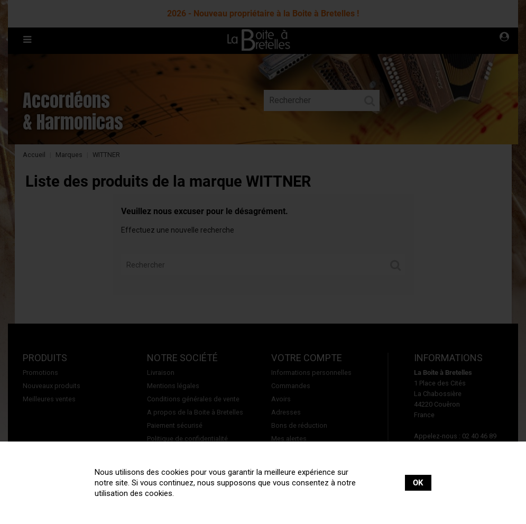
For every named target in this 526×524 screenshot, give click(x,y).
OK (418, 483)
